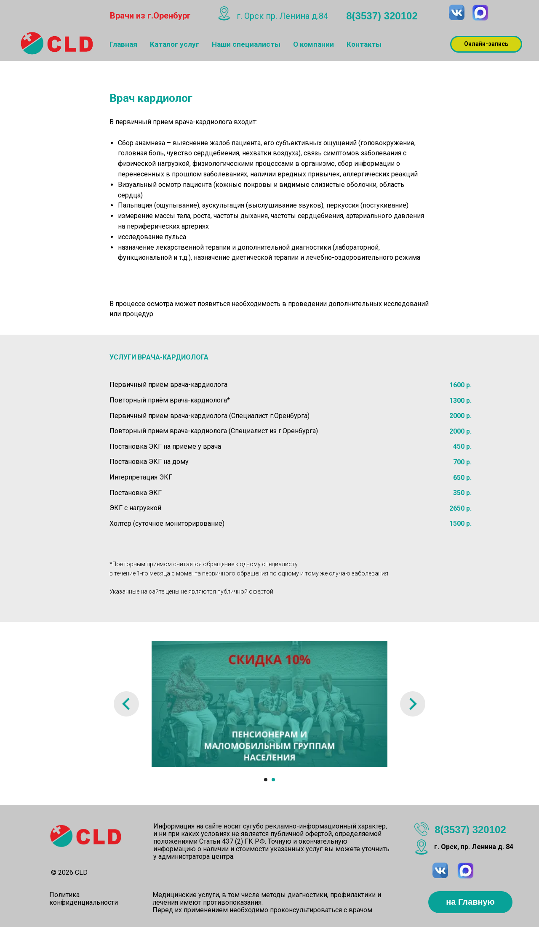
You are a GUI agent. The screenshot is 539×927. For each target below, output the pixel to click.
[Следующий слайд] (412, 704)
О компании (313, 44)
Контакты (364, 44)
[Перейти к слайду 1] (265, 779)
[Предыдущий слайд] (126, 704)
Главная (123, 44)
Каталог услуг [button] (174, 44)
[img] (480, 13)
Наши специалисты (246, 44)
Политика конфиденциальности (83, 898)
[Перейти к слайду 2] (273, 779)
